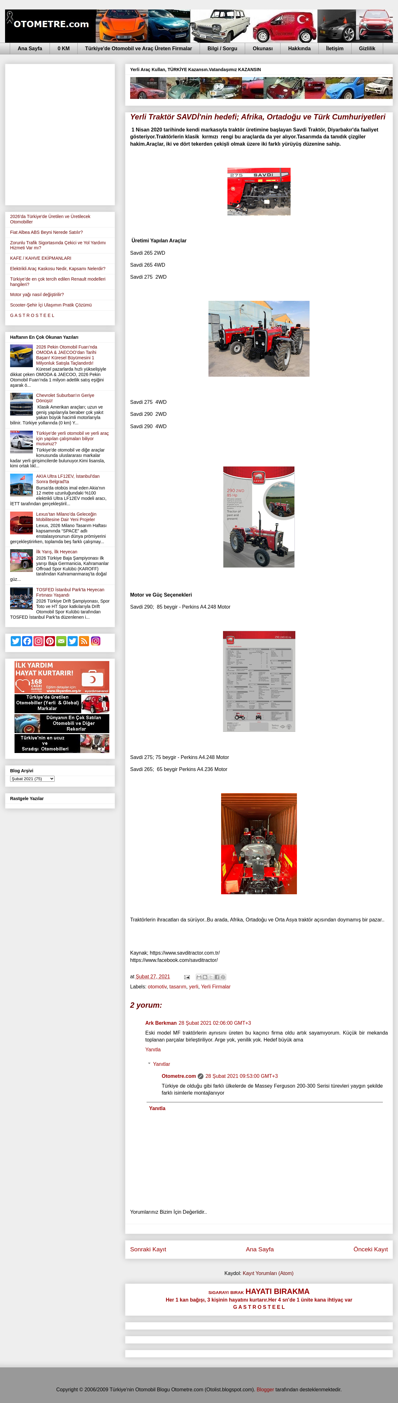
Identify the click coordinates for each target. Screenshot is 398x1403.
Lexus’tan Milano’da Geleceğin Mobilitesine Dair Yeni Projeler (66, 517)
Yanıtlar (161, 1064)
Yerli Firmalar (216, 986)
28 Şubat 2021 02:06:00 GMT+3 (215, 1023)
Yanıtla (153, 1049)
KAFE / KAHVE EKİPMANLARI (40, 258)
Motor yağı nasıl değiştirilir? (37, 294)
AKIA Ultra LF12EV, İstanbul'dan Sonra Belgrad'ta (68, 479)
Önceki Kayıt (370, 1249)
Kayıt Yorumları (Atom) (268, 1273)
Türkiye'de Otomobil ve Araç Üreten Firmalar (138, 48)
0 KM (63, 48)
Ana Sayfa (30, 48)
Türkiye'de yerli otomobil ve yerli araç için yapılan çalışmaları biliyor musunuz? (72, 438)
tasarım (177, 986)
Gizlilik (367, 48)
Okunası (263, 48)
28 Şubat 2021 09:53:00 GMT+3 (241, 1076)
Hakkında (299, 48)
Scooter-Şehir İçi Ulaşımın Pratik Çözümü (51, 304)
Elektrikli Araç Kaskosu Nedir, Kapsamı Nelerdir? (58, 268)
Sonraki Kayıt (148, 1249)
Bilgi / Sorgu (222, 48)
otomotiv (157, 986)
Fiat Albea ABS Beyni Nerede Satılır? (46, 232)
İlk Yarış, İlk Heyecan (56, 551)
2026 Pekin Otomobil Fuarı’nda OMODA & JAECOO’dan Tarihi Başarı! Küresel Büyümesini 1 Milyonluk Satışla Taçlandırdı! (66, 354)
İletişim (335, 48)
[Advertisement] (67, 133)
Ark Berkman (161, 1023)
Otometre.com (179, 1076)
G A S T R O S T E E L (32, 315)
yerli (193, 986)
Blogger (265, 1389)
